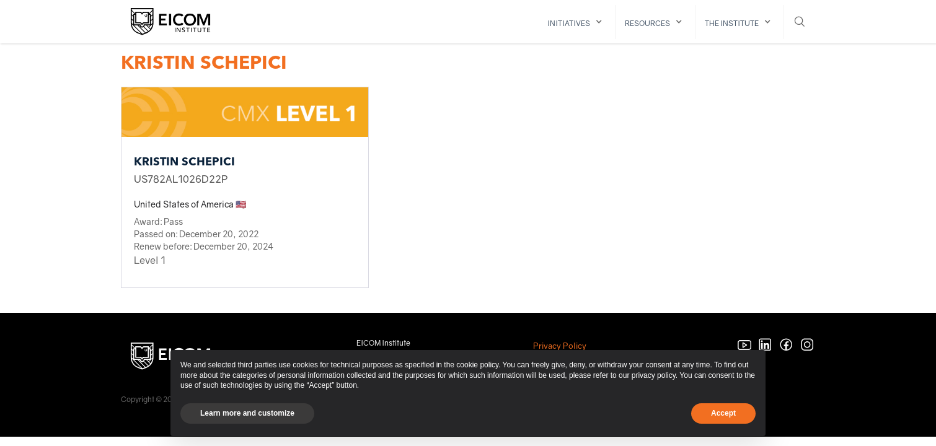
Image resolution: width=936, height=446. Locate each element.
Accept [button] (723, 413)
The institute (732, 23)
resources (647, 23)
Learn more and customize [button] (247, 413)
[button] (577, 22)
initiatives (568, 23)
